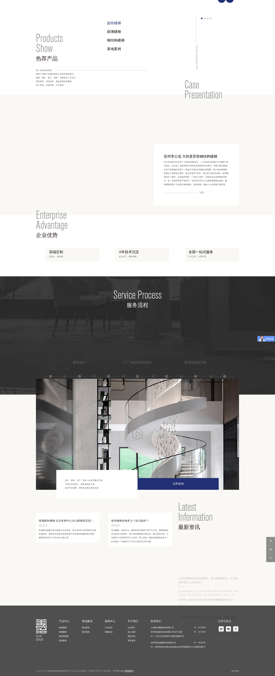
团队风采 (131, 636)
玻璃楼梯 (114, 32)
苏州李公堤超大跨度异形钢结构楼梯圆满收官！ (206, 612)
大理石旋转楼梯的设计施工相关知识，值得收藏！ (207, 630)
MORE (202, 191)
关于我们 (205, 6)
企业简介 (131, 627)
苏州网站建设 (119, 671)
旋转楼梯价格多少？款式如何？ (130, 553)
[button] (202, 18)
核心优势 (131, 632)
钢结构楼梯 (64, 636)
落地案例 (169, 6)
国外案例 (86, 632)
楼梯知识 (109, 632)
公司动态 (109, 627)
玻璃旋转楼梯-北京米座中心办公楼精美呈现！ (66, 553)
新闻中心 (187, 6)
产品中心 (151, 6)
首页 (135, 6)
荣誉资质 (131, 640)
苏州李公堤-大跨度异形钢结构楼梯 (190, 124)
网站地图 (235, 671)
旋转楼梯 (114, 23)
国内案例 (86, 627)
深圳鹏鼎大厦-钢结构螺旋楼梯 (187, 155)
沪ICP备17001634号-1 (96, 671)
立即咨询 (178, 483)
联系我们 (223, 6)
